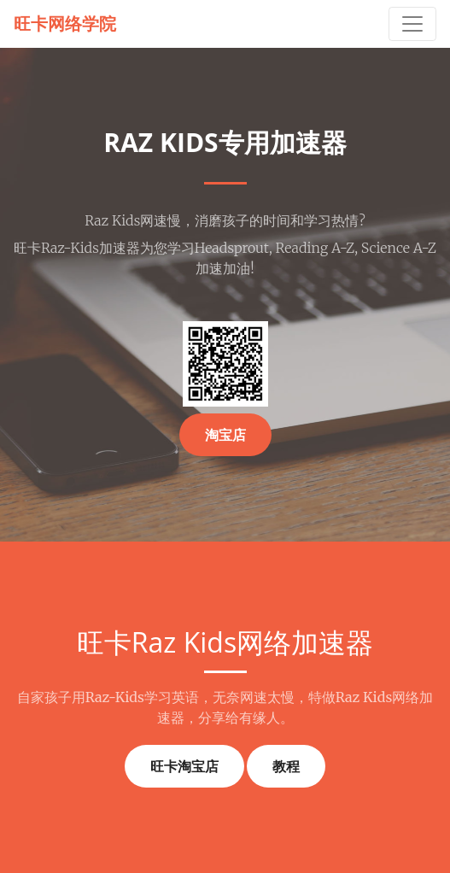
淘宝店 (225, 434)
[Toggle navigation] (412, 24)
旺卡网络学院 (65, 23)
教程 (286, 766)
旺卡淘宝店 (184, 766)
